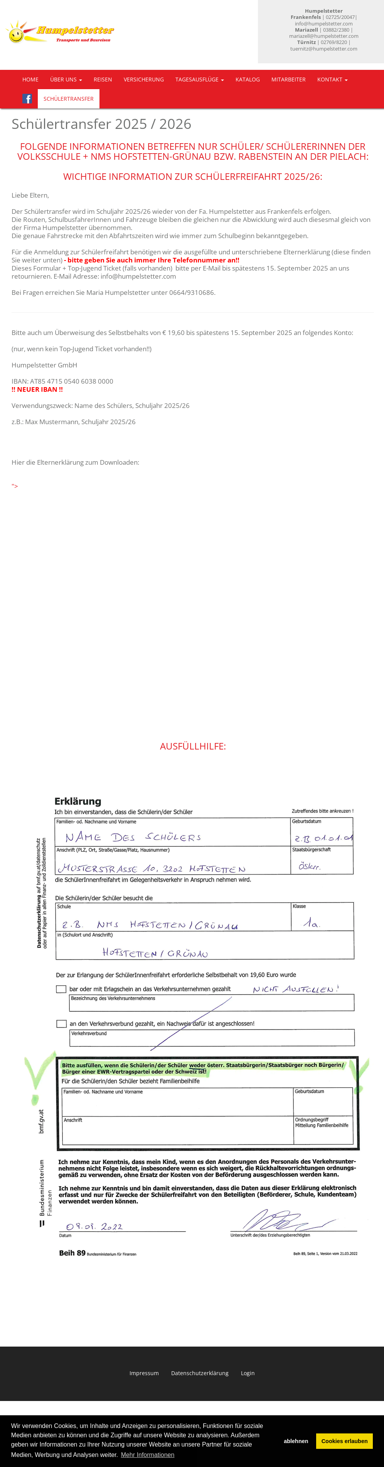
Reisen (103, 79)
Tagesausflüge (199, 79)
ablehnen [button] (296, 1441)
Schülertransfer (69, 98)
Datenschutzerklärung (200, 1373)
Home (30, 79)
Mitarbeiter (288, 79)
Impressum (144, 1373)
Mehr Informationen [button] (148, 1455)
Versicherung (144, 79)
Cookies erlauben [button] (345, 1441)
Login (248, 1373)
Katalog (248, 79)
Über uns (66, 79)
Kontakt (332, 79)
